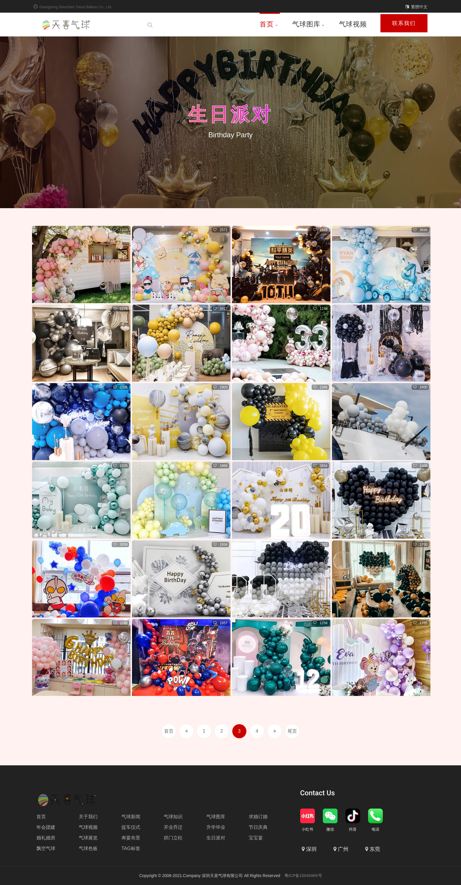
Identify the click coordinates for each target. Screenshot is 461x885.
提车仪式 (130, 827)
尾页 (292, 731)
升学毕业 (215, 827)
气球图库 (308, 24)
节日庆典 (258, 827)
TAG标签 (130, 848)
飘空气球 (45, 848)
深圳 (311, 849)
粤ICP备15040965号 (303, 875)
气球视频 (353, 24)
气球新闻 (130, 816)
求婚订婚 (258, 816)
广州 (343, 849)
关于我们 (88, 816)
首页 (269, 24)
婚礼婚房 (45, 837)
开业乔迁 (173, 827)
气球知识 (173, 816)
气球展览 (88, 837)
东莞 (375, 849)
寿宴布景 (130, 837)
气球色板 (88, 848)
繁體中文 (419, 6)
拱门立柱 (173, 837)
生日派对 (230, 114)
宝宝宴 (256, 837)
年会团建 (45, 827)
